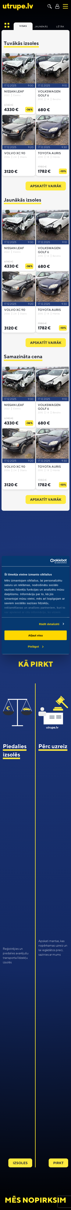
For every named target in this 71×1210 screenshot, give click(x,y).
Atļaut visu (35, 635)
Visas (23, 26)
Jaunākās (41, 26)
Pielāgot (35, 646)
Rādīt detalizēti (49, 623)
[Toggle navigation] (65, 6)
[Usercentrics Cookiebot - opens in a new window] (50, 561)
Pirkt (58, 1163)
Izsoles (20, 1163)
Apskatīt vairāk (45, 186)
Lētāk (60, 26)
